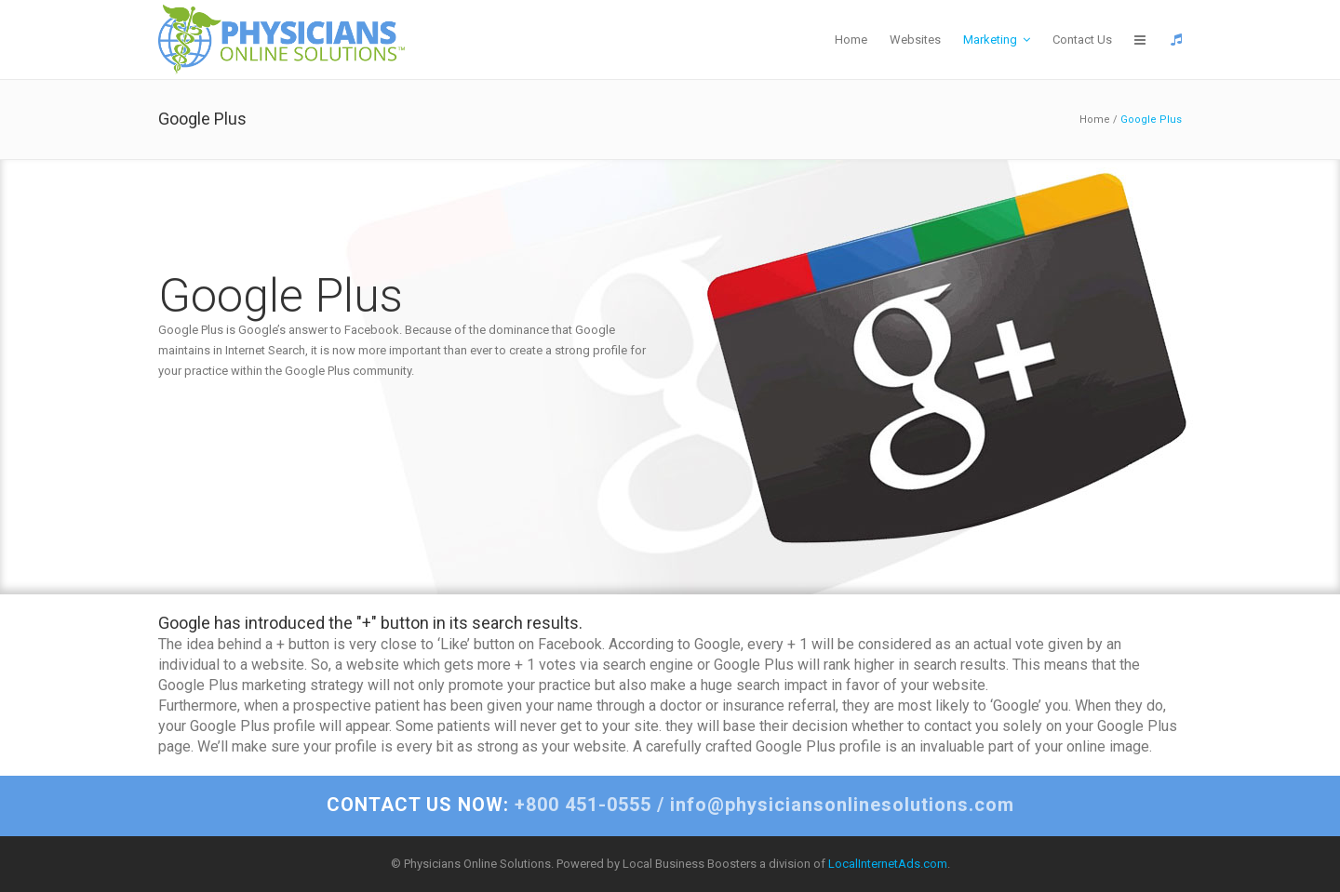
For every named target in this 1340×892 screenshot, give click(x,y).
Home (1094, 119)
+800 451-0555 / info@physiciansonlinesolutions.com (670, 804)
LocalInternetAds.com (887, 864)
